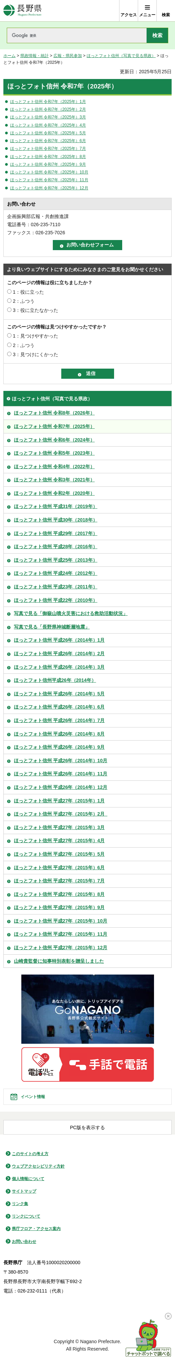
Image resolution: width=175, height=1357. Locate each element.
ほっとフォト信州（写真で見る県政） (121, 55)
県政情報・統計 (34, 55)
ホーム (9, 55)
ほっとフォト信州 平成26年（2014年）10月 (60, 760)
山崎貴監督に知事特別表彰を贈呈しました (59, 961)
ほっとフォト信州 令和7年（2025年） (54, 426)
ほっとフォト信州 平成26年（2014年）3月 (59, 667)
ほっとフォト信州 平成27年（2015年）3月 (59, 827)
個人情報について (28, 1178)
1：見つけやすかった (35, 336)
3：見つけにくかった (35, 354)
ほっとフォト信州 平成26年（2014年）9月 (59, 747)
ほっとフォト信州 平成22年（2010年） (55, 600)
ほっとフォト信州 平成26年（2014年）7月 (59, 720)
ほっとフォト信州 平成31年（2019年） (55, 506)
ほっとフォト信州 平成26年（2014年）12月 (60, 787)
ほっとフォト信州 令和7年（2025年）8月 (48, 156)
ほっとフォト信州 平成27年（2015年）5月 (59, 854)
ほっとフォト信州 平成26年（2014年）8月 (59, 734)
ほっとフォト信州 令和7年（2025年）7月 (48, 148)
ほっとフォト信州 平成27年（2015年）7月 (59, 880)
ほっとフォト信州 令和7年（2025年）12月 (49, 188)
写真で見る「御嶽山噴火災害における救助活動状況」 (71, 613)
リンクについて (26, 1216)
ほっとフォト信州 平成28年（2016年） (55, 546)
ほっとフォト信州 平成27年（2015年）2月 (60, 814)
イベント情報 (33, 1096)
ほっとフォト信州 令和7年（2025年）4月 (48, 125)
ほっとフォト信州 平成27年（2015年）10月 (60, 921)
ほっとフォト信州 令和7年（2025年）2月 (48, 109)
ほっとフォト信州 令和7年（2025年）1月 (48, 101)
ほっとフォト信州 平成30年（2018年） (55, 520)
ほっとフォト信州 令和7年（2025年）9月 (48, 164)
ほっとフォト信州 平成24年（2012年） (55, 573)
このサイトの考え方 (30, 1153)
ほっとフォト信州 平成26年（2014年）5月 (59, 693)
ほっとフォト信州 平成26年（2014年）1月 (59, 640)
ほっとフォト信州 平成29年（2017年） (55, 533)
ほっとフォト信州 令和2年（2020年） (54, 493)
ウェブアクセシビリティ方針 (38, 1166)
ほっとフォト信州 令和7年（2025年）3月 (48, 117)
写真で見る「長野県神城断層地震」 (52, 627)
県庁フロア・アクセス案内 (36, 1228)
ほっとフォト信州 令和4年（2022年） (54, 466)
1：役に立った (28, 292)
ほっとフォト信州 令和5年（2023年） (54, 453)
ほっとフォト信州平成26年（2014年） (55, 680)
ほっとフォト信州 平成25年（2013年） (55, 560)
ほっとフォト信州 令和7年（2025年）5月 (48, 133)
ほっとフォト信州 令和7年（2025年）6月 (48, 140)
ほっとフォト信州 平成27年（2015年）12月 (60, 947)
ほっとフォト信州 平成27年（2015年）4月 (59, 840)
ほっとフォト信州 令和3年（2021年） (54, 479)
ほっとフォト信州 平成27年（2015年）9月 (59, 907)
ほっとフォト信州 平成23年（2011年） (55, 586)
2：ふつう (24, 301)
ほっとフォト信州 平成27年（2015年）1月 (59, 800)
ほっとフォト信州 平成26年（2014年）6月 (59, 707)
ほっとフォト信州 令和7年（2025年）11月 (49, 180)
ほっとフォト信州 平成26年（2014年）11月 (60, 773)
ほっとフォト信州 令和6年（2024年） (54, 440)
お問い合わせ (24, 1241)
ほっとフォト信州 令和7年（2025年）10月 (49, 172)
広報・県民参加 (67, 55)
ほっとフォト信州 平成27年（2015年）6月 (59, 867)
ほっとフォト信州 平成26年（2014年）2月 (59, 653)
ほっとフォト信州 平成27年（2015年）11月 (60, 934)
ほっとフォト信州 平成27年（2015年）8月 (59, 894)
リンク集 (20, 1203)
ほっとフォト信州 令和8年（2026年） (54, 413)
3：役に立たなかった (35, 310)
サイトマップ (24, 1191)
